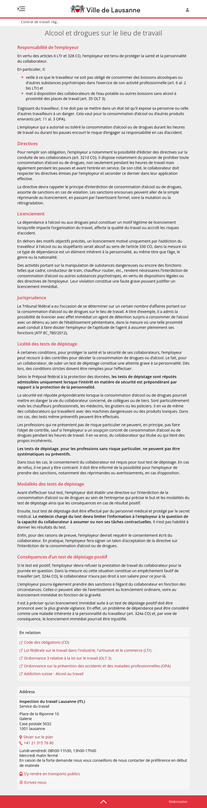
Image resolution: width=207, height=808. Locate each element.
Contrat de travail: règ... (40, 21)
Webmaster (178, 801)
